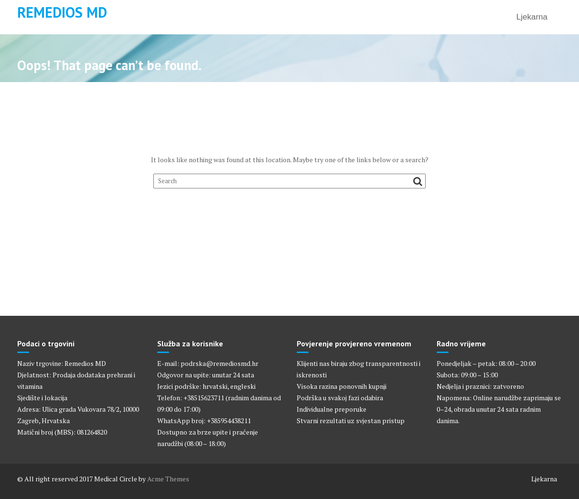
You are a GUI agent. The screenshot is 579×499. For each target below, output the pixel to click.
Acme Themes (168, 478)
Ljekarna (531, 16)
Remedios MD (62, 12)
